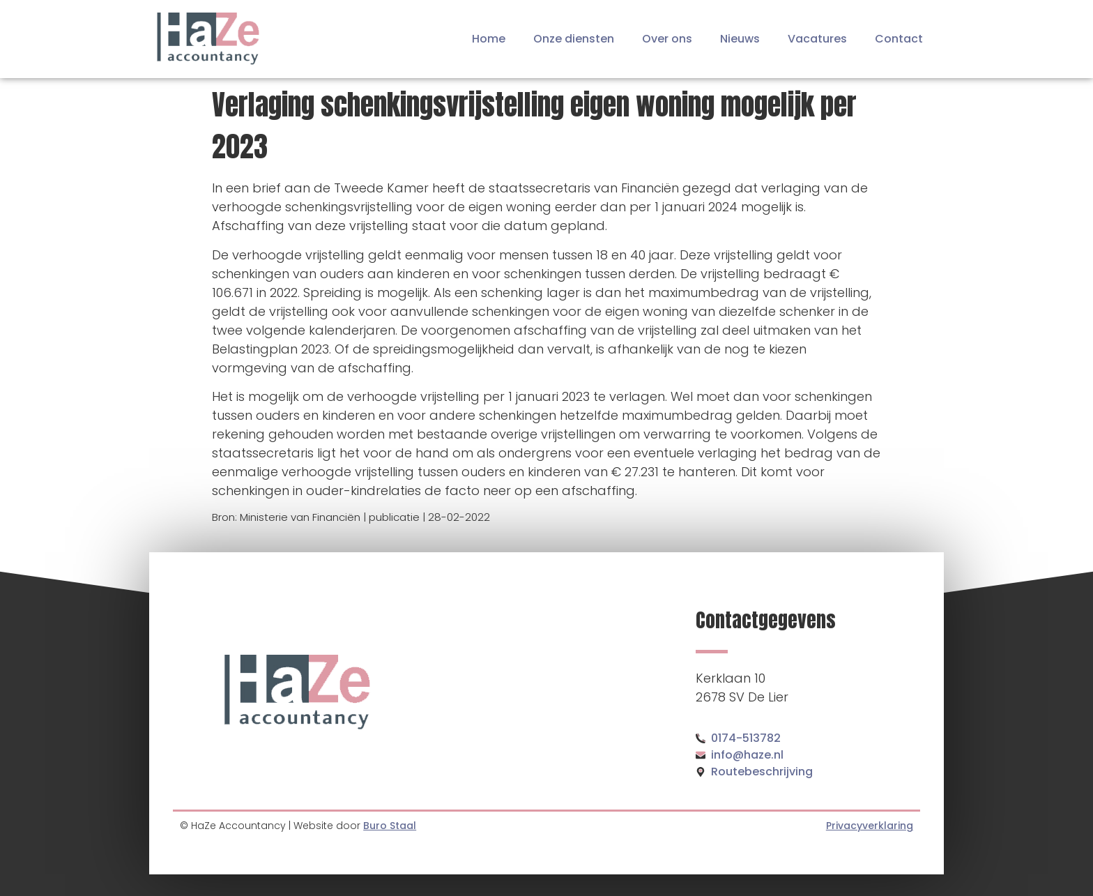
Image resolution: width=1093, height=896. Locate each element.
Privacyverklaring (869, 826)
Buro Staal (389, 826)
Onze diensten (573, 39)
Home (488, 39)
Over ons (667, 39)
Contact (899, 39)
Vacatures (817, 39)
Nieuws (740, 39)
